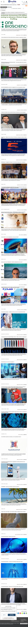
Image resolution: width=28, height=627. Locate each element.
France (19, 434)
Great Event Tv (18, 309)
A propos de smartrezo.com (15, 621)
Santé (18, 4)
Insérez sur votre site (24, 611)
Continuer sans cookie (12, 615)
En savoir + (12, 620)
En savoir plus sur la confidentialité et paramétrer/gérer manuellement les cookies (8, 618)
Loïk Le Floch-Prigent (17, 534)
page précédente (24, 4)
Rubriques (3, 10)
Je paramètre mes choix (24, 623)
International (18, 409)
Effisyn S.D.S (18, 334)
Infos (23, 619)
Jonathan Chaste (18, 509)
